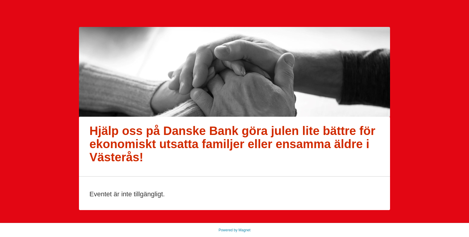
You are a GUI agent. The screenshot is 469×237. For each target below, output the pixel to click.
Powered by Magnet (235, 230)
